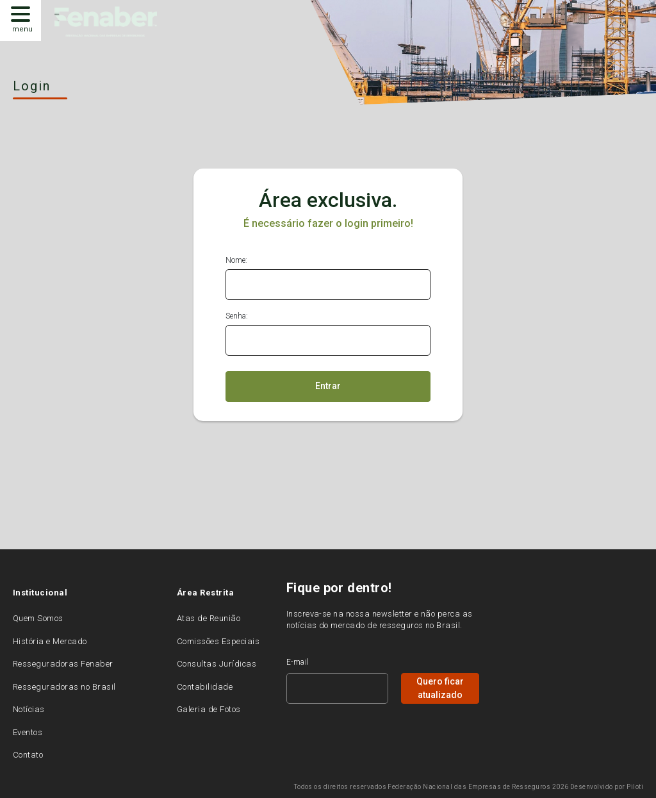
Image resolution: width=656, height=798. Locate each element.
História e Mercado (50, 641)
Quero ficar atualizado (440, 688)
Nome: (236, 260)
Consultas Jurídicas (216, 664)
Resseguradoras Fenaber (63, 664)
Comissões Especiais (218, 641)
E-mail (297, 662)
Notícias (29, 709)
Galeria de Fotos (209, 709)
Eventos (27, 732)
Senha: (237, 316)
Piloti (635, 786)
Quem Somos (38, 618)
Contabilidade (205, 687)
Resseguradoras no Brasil (64, 687)
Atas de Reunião (208, 618)
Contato (28, 755)
